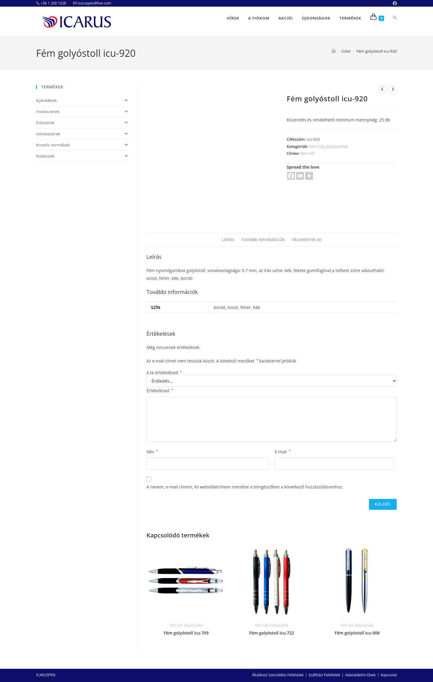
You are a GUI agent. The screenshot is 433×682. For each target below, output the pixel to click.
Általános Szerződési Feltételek (277, 674)
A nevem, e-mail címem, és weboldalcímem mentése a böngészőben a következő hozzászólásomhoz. (244, 487)
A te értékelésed (164, 373)
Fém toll (316, 146)
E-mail (282, 451)
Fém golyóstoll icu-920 (377, 51)
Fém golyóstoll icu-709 (186, 633)
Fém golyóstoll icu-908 (357, 633)
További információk (263, 239)
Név (152, 451)
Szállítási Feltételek (324, 674)
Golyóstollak (337, 146)
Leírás (228, 239)
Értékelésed (159, 390)
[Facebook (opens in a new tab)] (394, 3)
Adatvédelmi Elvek (360, 674)
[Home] (334, 51)
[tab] (228, 240)
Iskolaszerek (82, 133)
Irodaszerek (82, 111)
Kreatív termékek (82, 145)
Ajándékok (82, 100)
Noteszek (82, 156)
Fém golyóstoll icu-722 (271, 633)
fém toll (308, 153)
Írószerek (82, 122)
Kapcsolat (389, 674)
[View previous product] (382, 89)
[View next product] (392, 89)
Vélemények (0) (306, 239)
